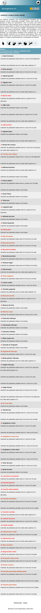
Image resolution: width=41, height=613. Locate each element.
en (38, 8)
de (33, 8)
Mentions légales (18, 602)
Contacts (25, 602)
